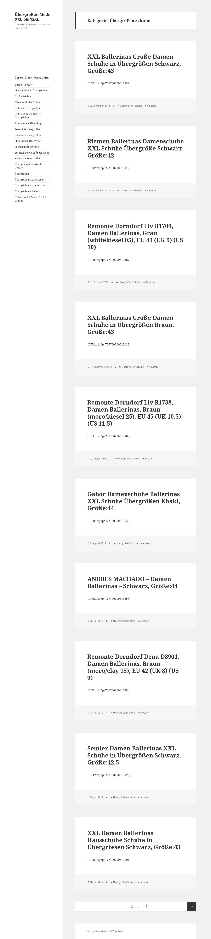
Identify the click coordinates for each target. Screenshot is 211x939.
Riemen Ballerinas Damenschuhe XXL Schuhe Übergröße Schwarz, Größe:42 (135, 148)
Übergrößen (22, 173)
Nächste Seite (191, 906)
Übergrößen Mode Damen (29, 179)
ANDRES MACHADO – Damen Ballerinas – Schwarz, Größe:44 (132, 582)
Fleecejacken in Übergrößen (31, 90)
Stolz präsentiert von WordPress (105, 931)
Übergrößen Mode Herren (30, 185)
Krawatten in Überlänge (28, 123)
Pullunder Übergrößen (28, 135)
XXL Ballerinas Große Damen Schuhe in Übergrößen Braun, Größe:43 (130, 325)
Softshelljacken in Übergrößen (32, 152)
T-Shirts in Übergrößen (28, 158)
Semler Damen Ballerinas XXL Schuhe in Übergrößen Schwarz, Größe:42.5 (134, 755)
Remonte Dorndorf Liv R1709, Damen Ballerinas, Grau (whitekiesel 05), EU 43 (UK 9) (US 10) (135, 236)
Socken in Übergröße (27, 146)
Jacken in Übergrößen (27, 108)
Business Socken (24, 84)
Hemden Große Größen (28, 102)
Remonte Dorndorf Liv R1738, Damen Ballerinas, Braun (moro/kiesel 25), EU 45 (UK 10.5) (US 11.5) (134, 412)
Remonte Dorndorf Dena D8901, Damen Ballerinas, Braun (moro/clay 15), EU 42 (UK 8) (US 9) (133, 667)
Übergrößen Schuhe (26, 191)
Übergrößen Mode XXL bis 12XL (32, 17)
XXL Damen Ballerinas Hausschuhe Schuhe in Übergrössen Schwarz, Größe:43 (133, 840)
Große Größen (23, 96)
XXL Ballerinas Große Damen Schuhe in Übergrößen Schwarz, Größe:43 (134, 63)
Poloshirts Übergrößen (28, 129)
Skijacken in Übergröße (28, 141)
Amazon (151, 105)
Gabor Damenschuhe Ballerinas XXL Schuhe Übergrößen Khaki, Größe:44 (133, 501)
